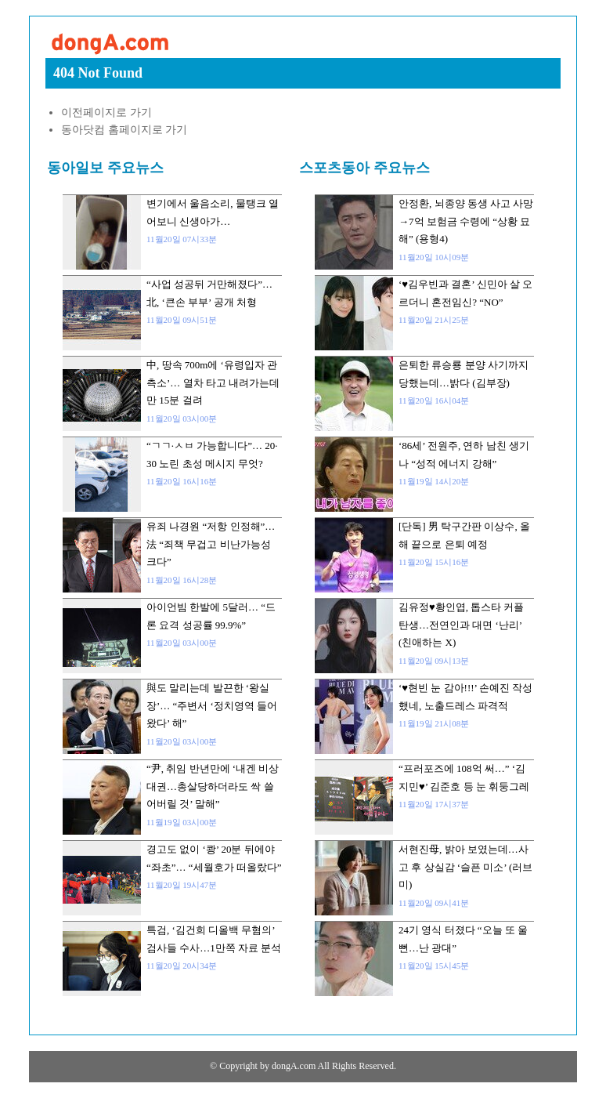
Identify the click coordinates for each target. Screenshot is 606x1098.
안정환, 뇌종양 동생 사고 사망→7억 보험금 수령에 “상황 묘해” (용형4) (466, 221)
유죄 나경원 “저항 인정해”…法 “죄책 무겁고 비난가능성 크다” (210, 543)
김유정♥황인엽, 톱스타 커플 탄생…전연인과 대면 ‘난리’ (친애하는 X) (461, 624)
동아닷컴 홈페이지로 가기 (124, 130)
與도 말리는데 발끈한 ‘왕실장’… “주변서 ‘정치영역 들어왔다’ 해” (211, 705)
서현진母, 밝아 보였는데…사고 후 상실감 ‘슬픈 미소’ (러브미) (465, 866)
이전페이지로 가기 (106, 112)
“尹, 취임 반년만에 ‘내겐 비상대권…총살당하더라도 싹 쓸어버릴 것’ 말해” (212, 786)
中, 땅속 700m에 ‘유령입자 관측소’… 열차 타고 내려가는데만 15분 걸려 (213, 382)
